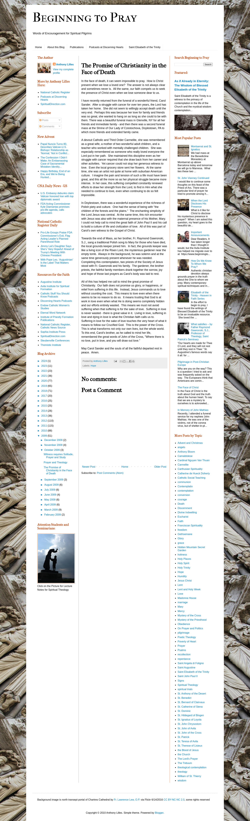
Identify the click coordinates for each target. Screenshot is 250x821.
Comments (46, 126)
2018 (44, 390)
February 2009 (53, 514)
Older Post (160, 466)
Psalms (182, 650)
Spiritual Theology (188, 685)
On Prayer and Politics (190, 628)
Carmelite (183, 464)
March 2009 (51, 509)
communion (184, 482)
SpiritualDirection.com (52, 104)
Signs (181, 680)
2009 (44, 435)
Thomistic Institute (50, 345)
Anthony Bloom (186, 451)
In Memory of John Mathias (193, 410)
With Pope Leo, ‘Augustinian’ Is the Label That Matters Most (56, 262)
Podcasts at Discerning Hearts (106, 47)
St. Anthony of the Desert (192, 693)
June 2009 (50, 494)
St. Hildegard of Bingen (191, 715)
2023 (44, 366)
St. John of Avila (187, 728)
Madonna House (187, 598)
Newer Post (88, 466)
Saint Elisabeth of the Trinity (144, 47)
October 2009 (52, 450)
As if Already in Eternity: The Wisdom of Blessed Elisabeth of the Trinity (191, 85)
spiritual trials (185, 689)
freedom (182, 529)
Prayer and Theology (55, 462)
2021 (44, 375)
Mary (180, 606)
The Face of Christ (188, 387)
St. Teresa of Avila (188, 741)
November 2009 (53, 445)
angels (181, 447)
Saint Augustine (186, 667)
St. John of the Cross (189, 732)
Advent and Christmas (190, 443)
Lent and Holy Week (189, 589)
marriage (183, 602)
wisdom (182, 780)
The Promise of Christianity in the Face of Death (58, 470)
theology (182, 771)
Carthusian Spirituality (190, 469)
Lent (180, 585)
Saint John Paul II (188, 676)
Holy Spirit (183, 563)
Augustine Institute (51, 282)
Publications (77, 47)
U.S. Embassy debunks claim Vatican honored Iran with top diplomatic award (57, 196)
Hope (93, 365)
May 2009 (50, 499)
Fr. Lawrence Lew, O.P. (127, 799)
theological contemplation (192, 767)
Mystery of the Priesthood (192, 619)
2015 (44, 405)
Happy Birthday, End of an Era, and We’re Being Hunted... (55, 174)
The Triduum (185, 763)
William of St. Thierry (189, 776)
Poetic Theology (187, 637)
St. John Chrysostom (189, 724)
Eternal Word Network (52, 312)
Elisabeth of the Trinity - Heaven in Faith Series (201, 295)
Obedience (184, 624)
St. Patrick (183, 737)
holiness (182, 554)
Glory (181, 538)
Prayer (181, 645)
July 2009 (50, 489)
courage (182, 499)
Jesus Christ (185, 580)
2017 (44, 395)
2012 (44, 420)
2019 (44, 386)
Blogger (159, 812)
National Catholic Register (55, 92)
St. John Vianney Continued (193, 178)
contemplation (186, 490)
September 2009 (54, 479)
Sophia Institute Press (52, 332)
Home (38, 47)
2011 (44, 425)
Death (181, 503)
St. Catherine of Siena (190, 706)
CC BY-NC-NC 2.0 (174, 799)
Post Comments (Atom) (110, 473)
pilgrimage (183, 632)
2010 (44, 430)
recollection (184, 654)
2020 (44, 380)
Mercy (181, 611)
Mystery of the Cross (189, 615)
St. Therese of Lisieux (190, 745)
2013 (44, 415)
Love (180, 593)
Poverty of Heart (187, 641)
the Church (184, 754)
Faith (180, 521)
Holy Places (184, 559)
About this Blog (56, 47)
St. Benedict (184, 698)
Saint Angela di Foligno (191, 663)
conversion (184, 495)
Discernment (185, 508)
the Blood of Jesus (188, 750)
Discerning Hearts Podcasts (56, 301)
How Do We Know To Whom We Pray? (201, 263)
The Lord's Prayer (188, 758)
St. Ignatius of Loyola (189, 719)
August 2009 (51, 484)
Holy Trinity (184, 567)
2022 (44, 371)
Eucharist (183, 516)
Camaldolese (185, 456)
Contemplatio (185, 486)
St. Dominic (184, 711)
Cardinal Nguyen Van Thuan (194, 460)
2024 (44, 361)
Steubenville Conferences (55, 340)
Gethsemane (185, 534)
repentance (184, 659)
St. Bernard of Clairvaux (191, 702)
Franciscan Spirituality (190, 525)
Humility (182, 576)
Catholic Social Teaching (191, 477)
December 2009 (53, 440)
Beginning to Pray (85, 17)
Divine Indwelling (187, 512)
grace (181, 543)
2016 (44, 400)
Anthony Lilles (65, 64)
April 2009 (50, 504)
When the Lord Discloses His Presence (199, 203)
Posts (43, 120)
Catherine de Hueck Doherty (194, 473)
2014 (44, 410)
